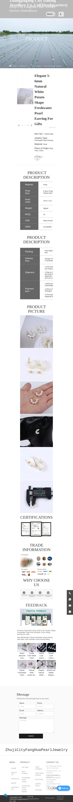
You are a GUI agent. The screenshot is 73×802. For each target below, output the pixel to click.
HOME (14, 66)
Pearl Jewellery (35, 66)
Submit (31, 736)
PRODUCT (23, 66)
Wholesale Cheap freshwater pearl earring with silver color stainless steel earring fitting (34, 638)
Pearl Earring (48, 66)
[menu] (26, 14)
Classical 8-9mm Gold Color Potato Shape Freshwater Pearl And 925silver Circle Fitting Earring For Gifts (36, 632)
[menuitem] (26, 14)
